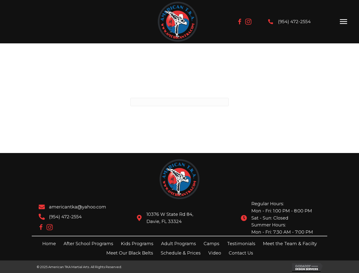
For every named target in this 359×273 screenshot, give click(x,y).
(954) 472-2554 (290, 21)
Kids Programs (137, 243)
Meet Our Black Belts (129, 253)
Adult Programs (178, 243)
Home (49, 243)
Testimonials (241, 243)
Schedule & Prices (181, 253)
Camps (211, 243)
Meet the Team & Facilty (290, 243)
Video (214, 253)
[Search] (179, 102)
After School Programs (88, 243)
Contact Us (241, 253)
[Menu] (343, 21)
